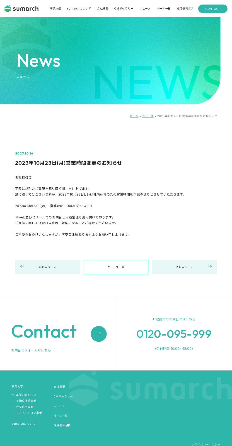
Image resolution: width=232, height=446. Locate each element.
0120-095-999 (174, 334)
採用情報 (182, 8)
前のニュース (47, 267)
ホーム (134, 116)
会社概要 (103, 8)
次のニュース (184, 267)
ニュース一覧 (115, 267)
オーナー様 (164, 8)
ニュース (145, 8)
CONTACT (212, 8)
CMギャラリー (124, 8)
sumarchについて (80, 8)
